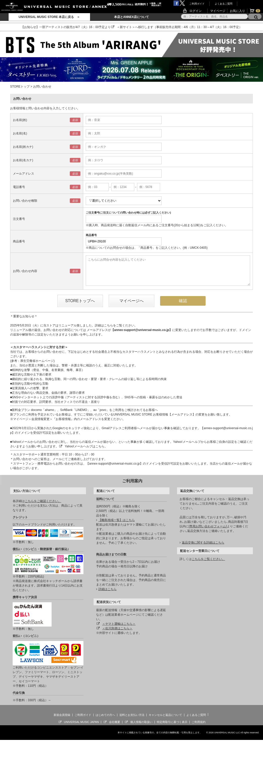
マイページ (217, 11)
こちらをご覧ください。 (208, 559)
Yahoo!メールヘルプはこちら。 (86, 446)
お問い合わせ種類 (25, 200)
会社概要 (114, 721)
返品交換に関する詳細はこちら (203, 542)
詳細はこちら (107, 589)
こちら (108, 325)
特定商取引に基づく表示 (172, 721)
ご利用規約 (199, 721)
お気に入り (237, 11)
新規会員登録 (62, 714)
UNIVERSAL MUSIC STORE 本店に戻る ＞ (49, 17)
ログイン (195, 11)
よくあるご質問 (223, 3)
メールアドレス (23, 173)
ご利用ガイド (197, 3)
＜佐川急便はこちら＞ (117, 628)
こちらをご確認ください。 (43, 501)
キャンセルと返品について (165, 714)
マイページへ (131, 301)
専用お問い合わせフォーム (207, 526)
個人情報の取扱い (141, 721)
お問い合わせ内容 (25, 271)
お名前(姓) (20, 120)
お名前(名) (20, 133)
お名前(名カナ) (23, 160)
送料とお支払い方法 (131, 714)
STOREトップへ (80, 301)
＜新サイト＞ (126, 27)
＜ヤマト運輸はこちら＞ (119, 624)
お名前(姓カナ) (23, 147)
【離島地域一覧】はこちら (116, 520)
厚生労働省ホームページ (37, 361)
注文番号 (19, 219)
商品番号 (19, 241)
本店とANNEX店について (131, 17)
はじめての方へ (105, 714)
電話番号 (19, 187)
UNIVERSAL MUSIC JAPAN (81, 721)
